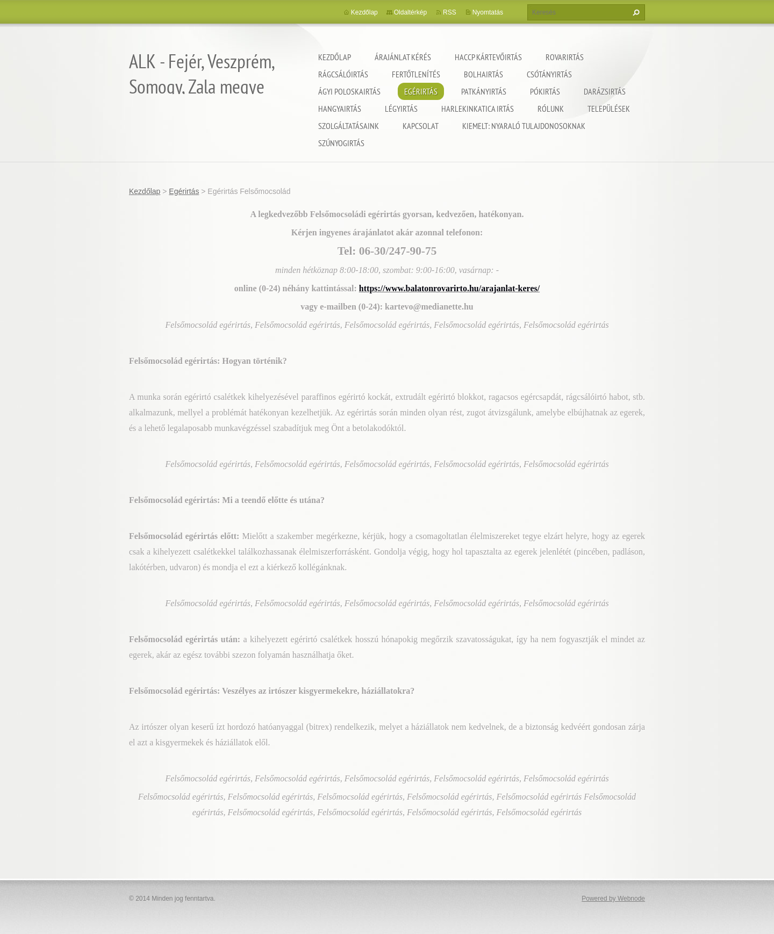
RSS (449, 12)
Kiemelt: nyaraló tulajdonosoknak (523, 125)
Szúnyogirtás (341, 143)
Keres (635, 12)
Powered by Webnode (613, 898)
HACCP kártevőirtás (488, 57)
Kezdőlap (334, 57)
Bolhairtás (483, 74)
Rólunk (551, 108)
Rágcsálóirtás (343, 74)
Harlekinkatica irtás (477, 108)
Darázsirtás (605, 91)
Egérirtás (421, 91)
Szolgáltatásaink (348, 125)
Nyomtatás (487, 12)
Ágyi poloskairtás (349, 91)
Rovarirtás (565, 57)
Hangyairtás (339, 108)
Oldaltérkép (410, 12)
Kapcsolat (421, 125)
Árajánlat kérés (403, 57)
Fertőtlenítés (416, 74)
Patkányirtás (483, 91)
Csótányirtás (549, 74)
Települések (608, 108)
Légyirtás (401, 108)
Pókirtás (545, 91)
